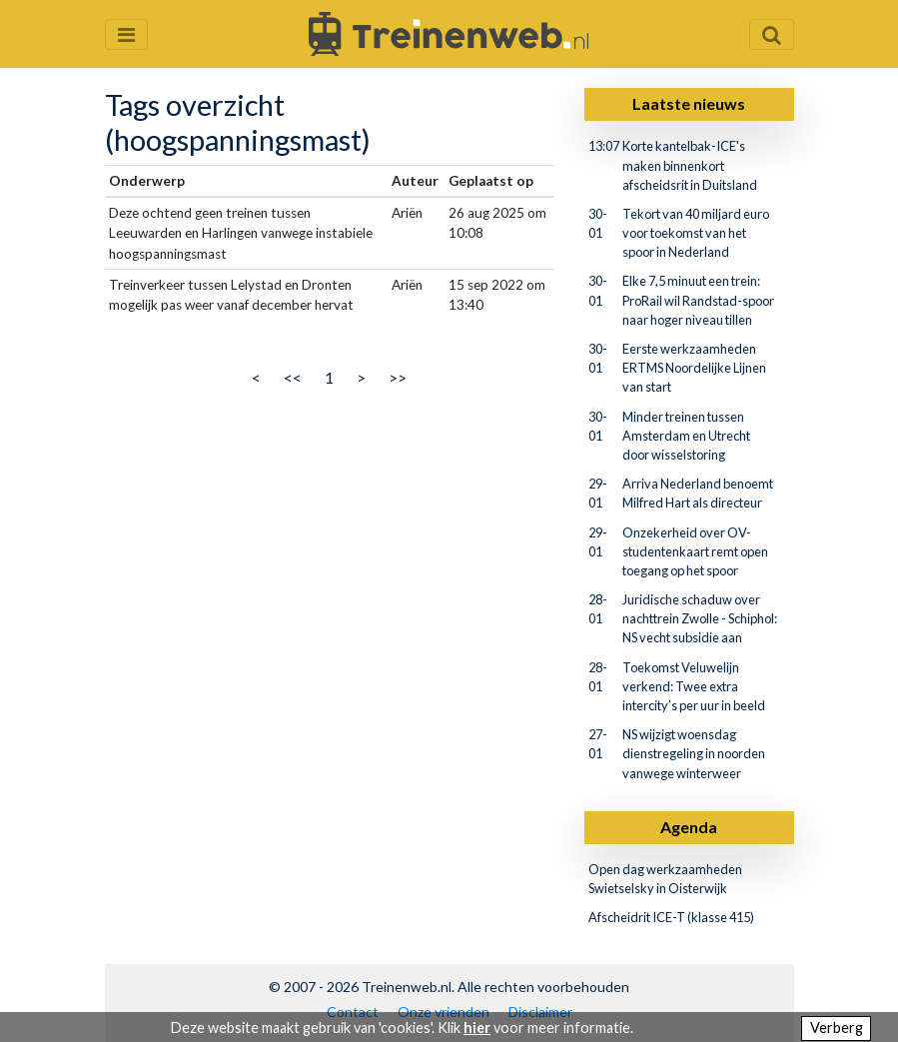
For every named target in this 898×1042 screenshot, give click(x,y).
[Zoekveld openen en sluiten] (771, 34)
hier (476, 1027)
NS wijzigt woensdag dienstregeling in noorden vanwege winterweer (693, 753)
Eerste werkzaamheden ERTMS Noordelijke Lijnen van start (694, 368)
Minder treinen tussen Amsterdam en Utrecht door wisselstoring (686, 436)
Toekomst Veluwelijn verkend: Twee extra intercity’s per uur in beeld (693, 686)
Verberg (836, 1027)
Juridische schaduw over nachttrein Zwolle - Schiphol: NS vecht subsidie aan (699, 618)
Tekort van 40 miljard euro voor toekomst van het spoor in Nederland (695, 233)
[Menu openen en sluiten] (126, 34)
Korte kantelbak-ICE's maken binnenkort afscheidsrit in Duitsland (689, 165)
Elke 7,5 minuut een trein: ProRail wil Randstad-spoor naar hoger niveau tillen (698, 300)
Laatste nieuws (688, 103)
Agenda (688, 826)
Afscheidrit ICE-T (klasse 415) (671, 917)
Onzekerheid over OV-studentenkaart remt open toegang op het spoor (695, 551)
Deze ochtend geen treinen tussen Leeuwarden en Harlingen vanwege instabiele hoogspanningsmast (241, 233)
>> (398, 377)
